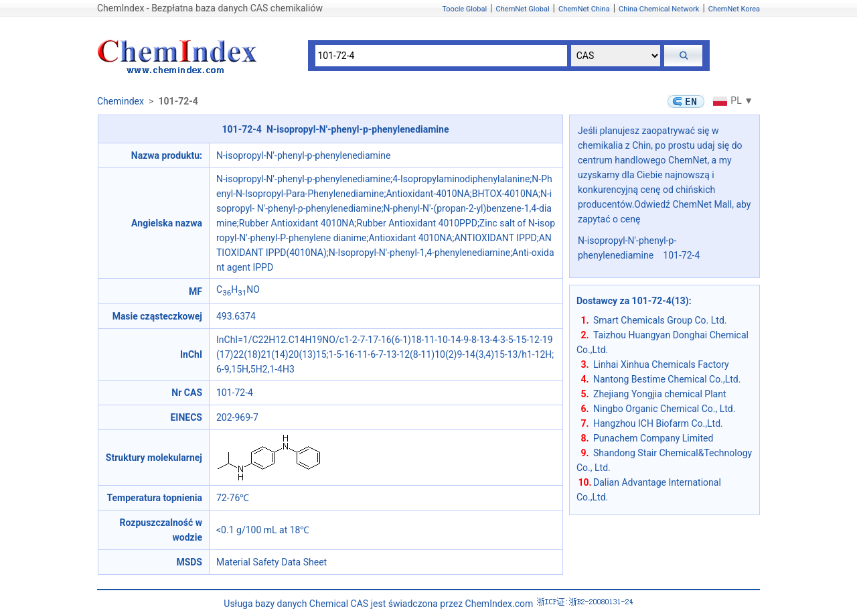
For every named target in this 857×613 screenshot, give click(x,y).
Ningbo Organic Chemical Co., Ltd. (664, 408)
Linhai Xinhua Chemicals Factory (661, 364)
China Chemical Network (659, 9)
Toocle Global (464, 9)
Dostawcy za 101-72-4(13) (632, 300)
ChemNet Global (523, 9)
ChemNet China (584, 9)
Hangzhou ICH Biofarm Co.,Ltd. (658, 423)
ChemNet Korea (734, 9)
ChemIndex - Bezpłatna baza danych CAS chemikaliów (210, 8)
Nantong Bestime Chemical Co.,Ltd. (667, 379)
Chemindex (120, 101)
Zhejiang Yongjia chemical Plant (659, 394)
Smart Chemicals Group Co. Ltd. (659, 320)
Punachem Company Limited (653, 438)
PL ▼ (731, 100)
